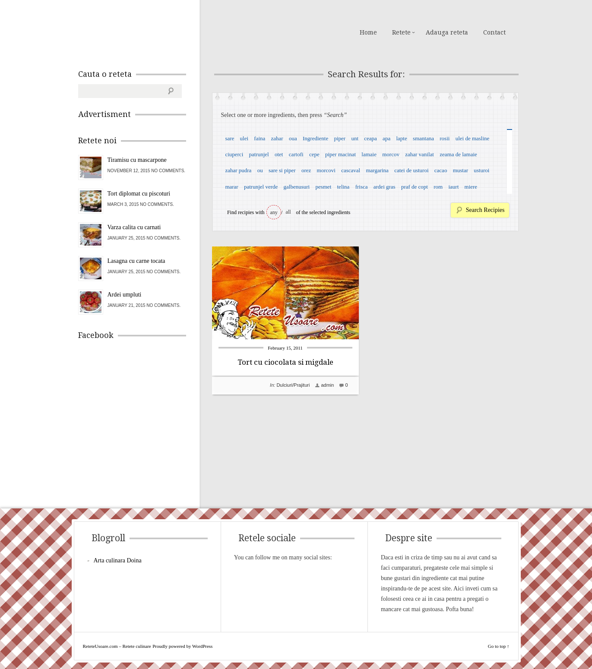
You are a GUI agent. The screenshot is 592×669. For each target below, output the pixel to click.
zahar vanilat (419, 154)
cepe (314, 154)
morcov (390, 154)
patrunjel (259, 154)
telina (343, 186)
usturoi (481, 170)
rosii (445, 138)
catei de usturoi (411, 170)
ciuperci (234, 154)
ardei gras (385, 186)
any (274, 212)
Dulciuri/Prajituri (293, 385)
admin (327, 385)
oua (293, 138)
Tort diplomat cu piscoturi (139, 193)
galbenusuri (297, 186)
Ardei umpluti (125, 294)
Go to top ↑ (499, 646)
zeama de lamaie (458, 154)
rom (438, 186)
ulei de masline (473, 138)
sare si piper (282, 170)
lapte (401, 138)
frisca (361, 186)
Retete (401, 32)
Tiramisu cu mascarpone (137, 160)
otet (279, 154)
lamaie (369, 154)
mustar (460, 170)
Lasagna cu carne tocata (136, 261)
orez (306, 170)
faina (259, 138)
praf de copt (414, 186)
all (288, 212)
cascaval (350, 170)
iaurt (453, 186)
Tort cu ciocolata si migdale (285, 362)
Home (368, 32)
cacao (440, 170)
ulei (244, 138)
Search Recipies (485, 210)
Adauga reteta (447, 32)
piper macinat (340, 154)
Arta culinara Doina (118, 560)
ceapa (370, 138)
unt (354, 138)
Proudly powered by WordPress (182, 646)
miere (471, 186)
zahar (277, 138)
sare (229, 138)
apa (386, 138)
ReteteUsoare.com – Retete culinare (140, 31)
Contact (494, 32)
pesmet (323, 186)
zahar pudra (238, 170)
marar (231, 186)
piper (339, 138)
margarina (377, 170)
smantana (423, 138)
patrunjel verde (261, 186)
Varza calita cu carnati (134, 227)
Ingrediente (315, 138)
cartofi (296, 154)
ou (260, 170)
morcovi (326, 170)
